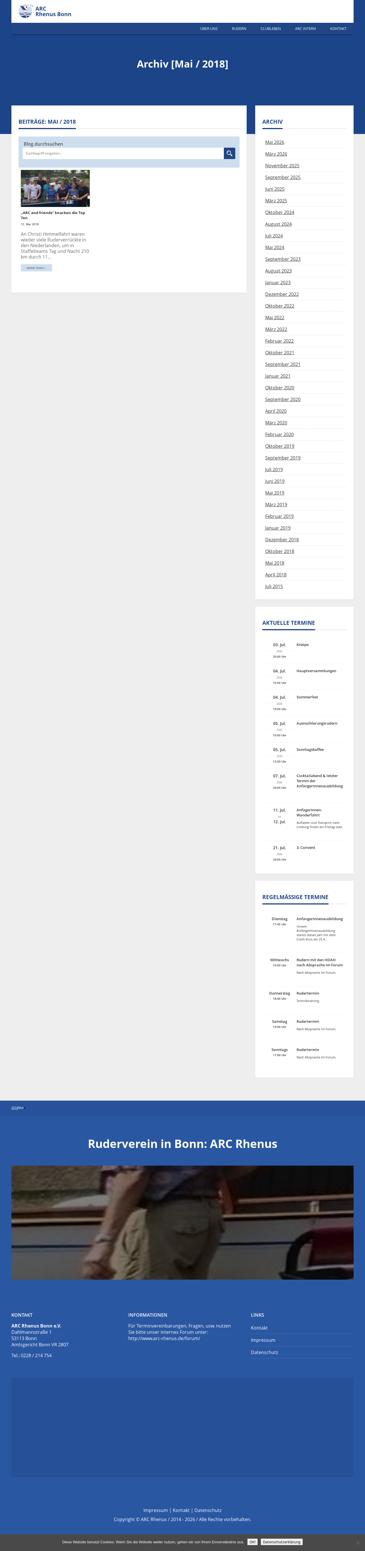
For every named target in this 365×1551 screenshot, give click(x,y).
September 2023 (283, 259)
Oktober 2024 (279, 212)
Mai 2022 (274, 317)
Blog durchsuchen (43, 144)
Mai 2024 (274, 247)
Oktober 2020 (279, 388)
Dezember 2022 (282, 294)
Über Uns (209, 28)
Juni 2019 (275, 481)
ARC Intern (305, 28)
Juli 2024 (274, 236)
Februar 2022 (279, 341)
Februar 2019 (279, 516)
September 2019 (283, 458)
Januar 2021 (278, 376)
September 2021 (283, 364)
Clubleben (271, 28)
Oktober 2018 (279, 551)
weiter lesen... (36, 268)
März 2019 (276, 504)
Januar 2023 (278, 282)
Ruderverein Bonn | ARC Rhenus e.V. (51, 11)
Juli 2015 (274, 586)
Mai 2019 (274, 493)
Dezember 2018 (282, 539)
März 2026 (276, 154)
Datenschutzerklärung (282, 1541)
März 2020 (276, 423)
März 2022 (276, 329)
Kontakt (338, 28)
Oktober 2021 (279, 352)
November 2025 (282, 165)
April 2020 (276, 411)
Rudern (239, 28)
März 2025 (276, 201)
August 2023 (278, 271)
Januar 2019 (278, 528)
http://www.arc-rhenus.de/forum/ (164, 1338)
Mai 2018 (274, 563)
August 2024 (278, 224)
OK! (253, 1541)
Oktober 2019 (279, 446)
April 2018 (276, 575)
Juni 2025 (275, 189)
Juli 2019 (274, 469)
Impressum (263, 1340)
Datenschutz (264, 1352)
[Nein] (358, 1543)
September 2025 (283, 177)
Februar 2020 (279, 434)
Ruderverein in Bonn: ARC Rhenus (182, 1143)
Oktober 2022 (279, 306)
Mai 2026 (274, 142)
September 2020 (283, 399)
